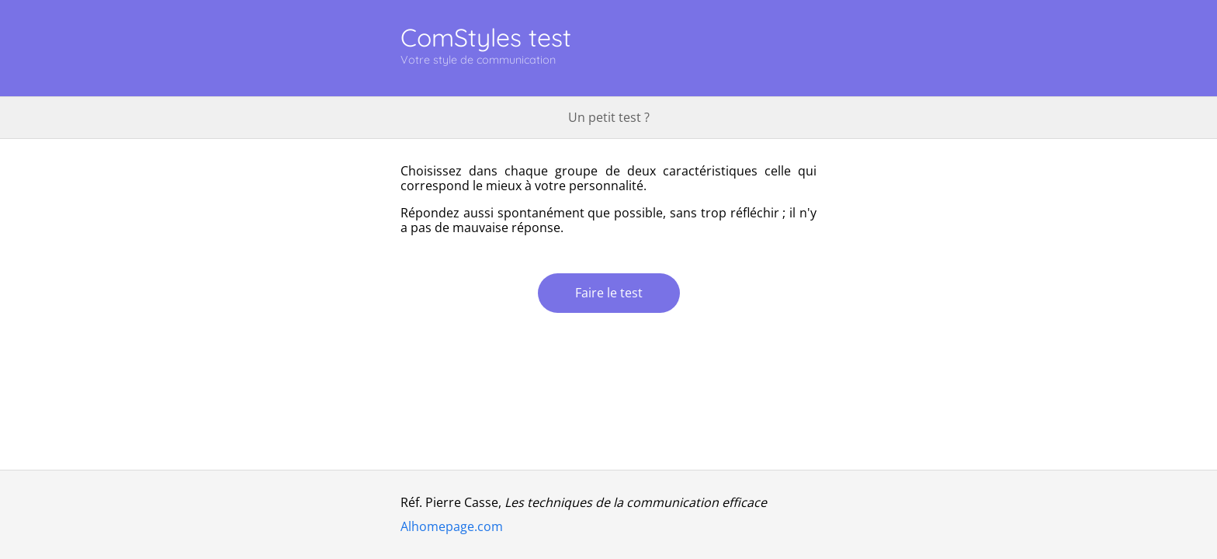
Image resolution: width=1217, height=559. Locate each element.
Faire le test (609, 292)
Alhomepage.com (451, 526)
